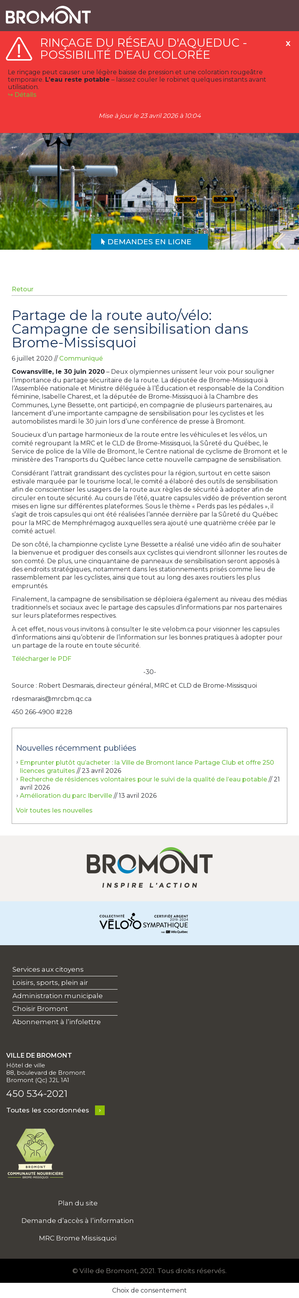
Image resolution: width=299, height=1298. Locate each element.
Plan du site (78, 1203)
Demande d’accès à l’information (77, 1220)
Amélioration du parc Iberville (66, 795)
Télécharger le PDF (41, 658)
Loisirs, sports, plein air (50, 982)
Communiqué (81, 358)
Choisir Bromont (40, 1008)
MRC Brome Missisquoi (77, 1238)
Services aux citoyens (48, 969)
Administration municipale (57, 996)
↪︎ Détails (22, 94)
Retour (22, 289)
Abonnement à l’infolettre (56, 1022)
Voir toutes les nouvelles (54, 810)
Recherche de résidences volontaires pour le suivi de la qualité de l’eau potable (143, 779)
